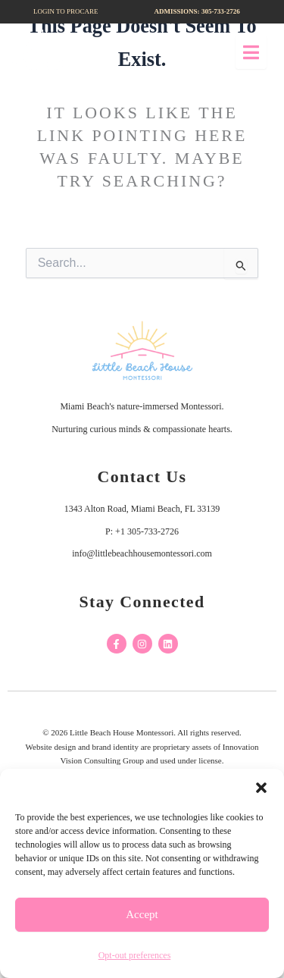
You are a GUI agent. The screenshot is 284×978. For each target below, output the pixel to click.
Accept (142, 914)
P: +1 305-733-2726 (142, 531)
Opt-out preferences (134, 955)
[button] (261, 787)
